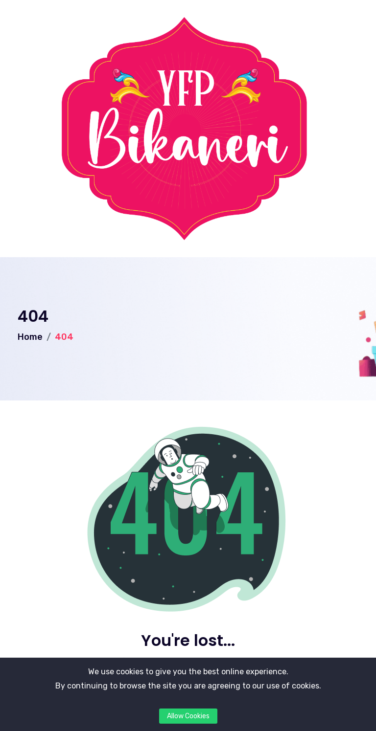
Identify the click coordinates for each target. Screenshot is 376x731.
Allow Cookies (188, 716)
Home (30, 337)
